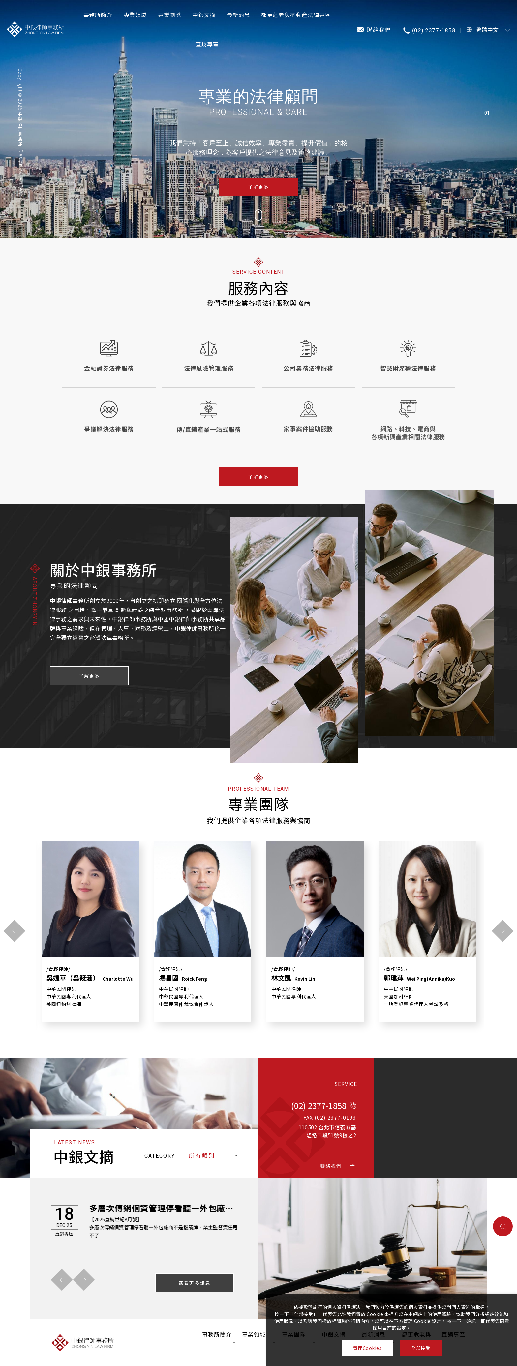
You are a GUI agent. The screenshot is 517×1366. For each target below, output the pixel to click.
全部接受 (420, 1348)
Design (21, 158)
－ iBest (21, 187)
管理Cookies (367, 1348)
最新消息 (238, 15)
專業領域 (135, 15)
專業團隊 (169, 15)
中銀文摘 (203, 15)
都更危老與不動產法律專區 (296, 15)
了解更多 (258, 187)
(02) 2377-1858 (434, 30)
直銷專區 (207, 44)
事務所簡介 (97, 15)
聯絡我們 (379, 29)
